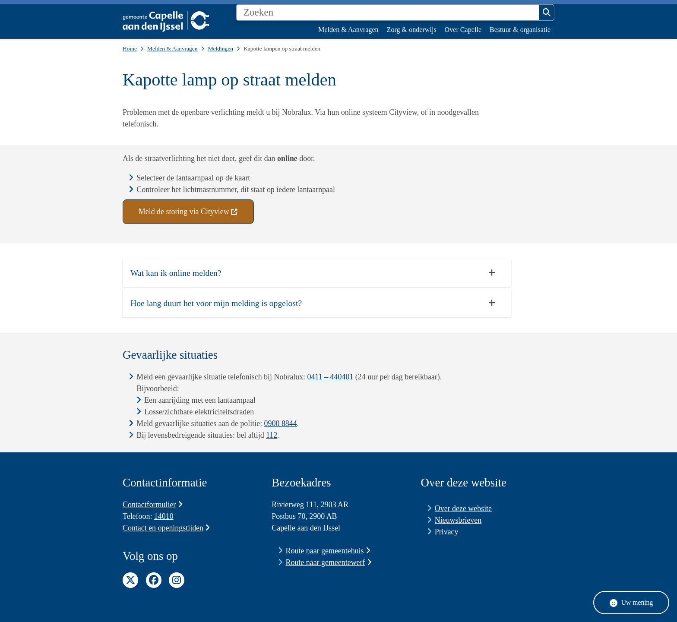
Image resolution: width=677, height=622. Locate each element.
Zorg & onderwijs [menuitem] (412, 29)
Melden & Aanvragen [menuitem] (348, 29)
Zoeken (546, 12)
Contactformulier (153, 504)
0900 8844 (280, 423)
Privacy (447, 531)
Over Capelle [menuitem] (463, 29)
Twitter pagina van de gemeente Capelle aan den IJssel (130, 580)
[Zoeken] (388, 12)
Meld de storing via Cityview (188, 211)
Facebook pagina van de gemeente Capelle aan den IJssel (153, 580)
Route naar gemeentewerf (329, 562)
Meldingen (220, 48)
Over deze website (463, 508)
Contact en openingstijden (166, 528)
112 (271, 435)
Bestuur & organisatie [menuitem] (520, 29)
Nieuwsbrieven (458, 520)
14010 (164, 516)
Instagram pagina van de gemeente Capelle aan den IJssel (176, 580)
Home (130, 48)
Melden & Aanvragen (172, 48)
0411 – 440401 (330, 377)
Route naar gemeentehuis (328, 550)
